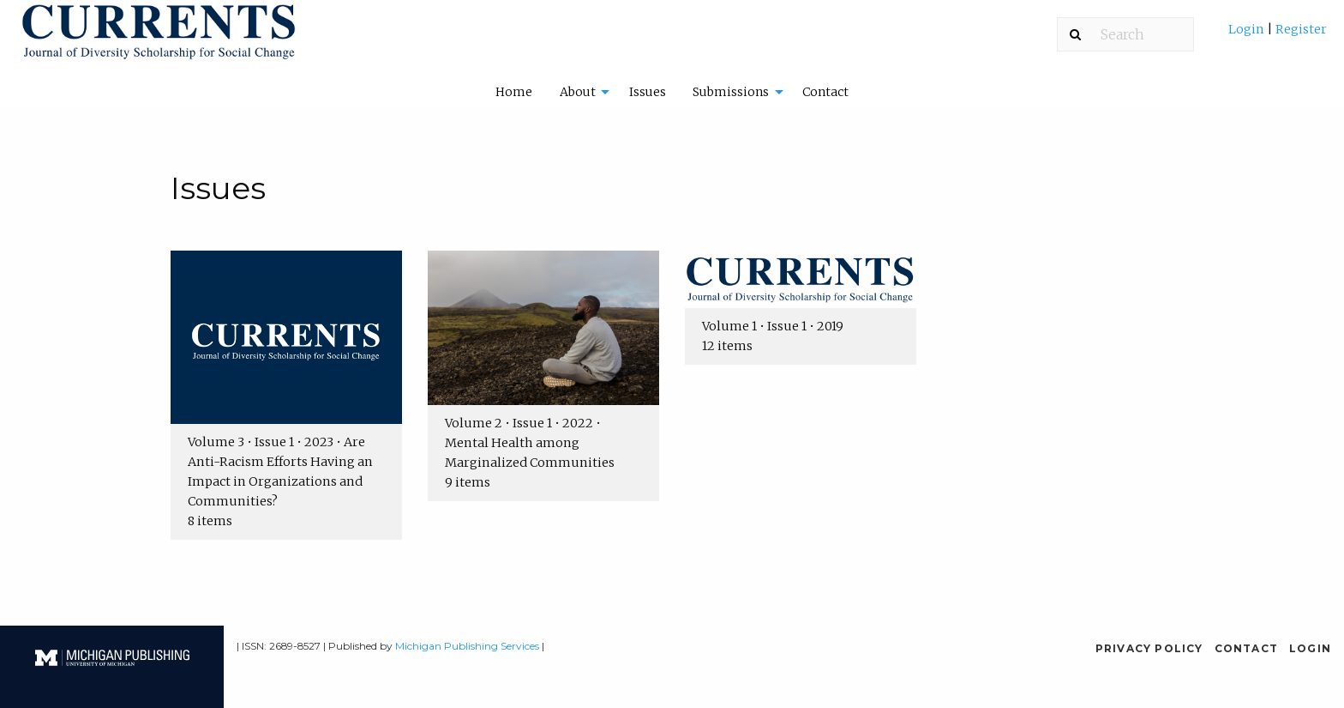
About (578, 92)
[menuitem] (1277, 35)
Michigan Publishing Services (467, 645)
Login (1247, 29)
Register (1300, 29)
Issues (647, 92)
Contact (825, 92)
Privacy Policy (1149, 648)
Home (513, 92)
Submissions (731, 92)
